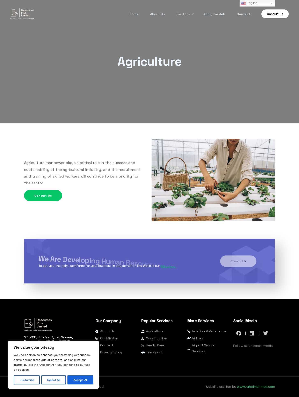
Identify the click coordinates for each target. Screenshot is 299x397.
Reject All (53, 380)
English (249, 3)
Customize (27, 380)
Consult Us (48, 205)
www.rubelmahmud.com (256, 386)
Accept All (80, 380)
